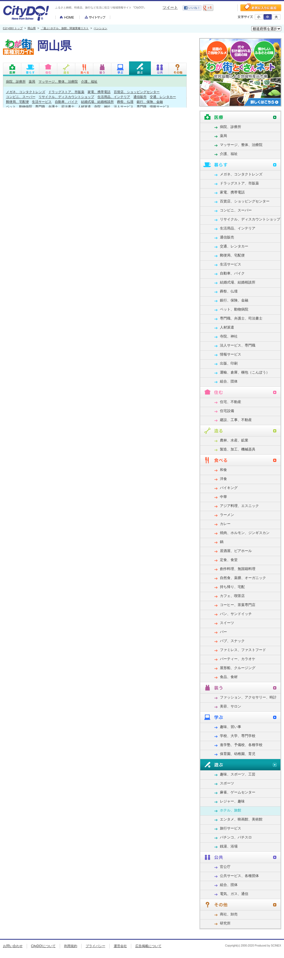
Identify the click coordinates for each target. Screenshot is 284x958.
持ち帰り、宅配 (232, 587)
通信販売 (140, 97)
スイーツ (227, 623)
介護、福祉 (89, 81)
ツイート (170, 7)
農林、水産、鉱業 (234, 440)
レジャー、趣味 (232, 801)
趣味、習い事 (230, 727)
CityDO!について (43, 946)
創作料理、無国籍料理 (237, 569)
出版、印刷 (229, 363)
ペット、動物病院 (19, 106)
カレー (225, 524)
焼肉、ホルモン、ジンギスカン (245, 533)
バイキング (229, 488)
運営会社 (120, 946)
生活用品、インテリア (113, 97)
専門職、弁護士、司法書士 (54, 106)
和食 (223, 470)
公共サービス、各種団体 (239, 876)
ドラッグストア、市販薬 (66, 92)
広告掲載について (148, 946)
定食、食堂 (229, 560)
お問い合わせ (13, 946)
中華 (223, 497)
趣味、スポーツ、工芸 (237, 774)
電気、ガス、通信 (234, 894)
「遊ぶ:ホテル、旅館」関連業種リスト (65, 29)
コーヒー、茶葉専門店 (237, 605)
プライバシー (95, 946)
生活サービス (42, 101)
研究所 (225, 923)
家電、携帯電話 (99, 92)
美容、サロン (230, 706)
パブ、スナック (232, 641)
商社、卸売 (229, 914)
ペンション (100, 29)
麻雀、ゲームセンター (237, 792)
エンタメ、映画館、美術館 (241, 819)
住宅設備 (227, 411)
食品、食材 (229, 677)
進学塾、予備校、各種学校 (241, 745)
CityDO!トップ (13, 29)
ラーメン (227, 515)
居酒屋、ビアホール (236, 551)
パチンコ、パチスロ (236, 837)
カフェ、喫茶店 (232, 596)
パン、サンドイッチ (236, 614)
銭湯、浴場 (229, 846)
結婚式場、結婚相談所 (97, 101)
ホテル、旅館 (230, 810)
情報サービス (159, 106)
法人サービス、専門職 (130, 106)
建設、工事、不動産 (236, 420)
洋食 (223, 479)
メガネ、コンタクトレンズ (25, 92)
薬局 (32, 81)
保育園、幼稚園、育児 (237, 754)
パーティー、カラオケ (237, 659)
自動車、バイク (66, 101)
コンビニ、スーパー (20, 97)
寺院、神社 (102, 106)
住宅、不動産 (230, 402)
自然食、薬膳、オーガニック (243, 578)
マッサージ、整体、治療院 (58, 81)
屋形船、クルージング (237, 668)
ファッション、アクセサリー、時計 (248, 697)
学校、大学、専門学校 (237, 736)
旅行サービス (230, 828)
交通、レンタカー (163, 97)
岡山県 (32, 29)
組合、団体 (229, 381)
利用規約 (70, 946)
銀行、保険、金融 (150, 101)
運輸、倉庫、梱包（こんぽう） (245, 372)
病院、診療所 (16, 81)
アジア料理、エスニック (239, 506)
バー (223, 632)
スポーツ (227, 783)
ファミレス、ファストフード (243, 650)
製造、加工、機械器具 (237, 449)
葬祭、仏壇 (125, 101)
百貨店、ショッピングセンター (137, 92)
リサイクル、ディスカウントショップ (66, 97)
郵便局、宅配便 (17, 101)
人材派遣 (84, 106)
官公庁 (225, 867)
